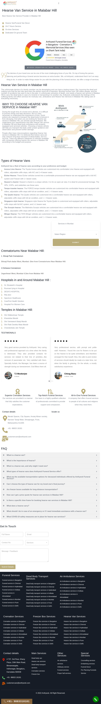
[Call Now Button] (96, 699)
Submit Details (8, 567)
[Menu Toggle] (58, 3)
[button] (48, 381)
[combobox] (36, 542)
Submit (75, 242)
